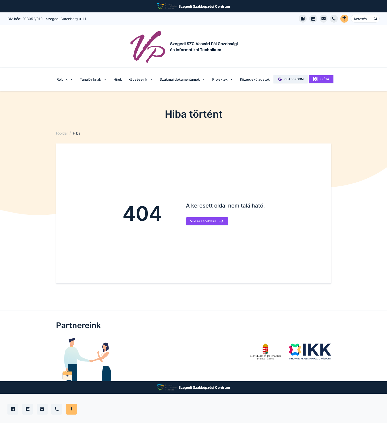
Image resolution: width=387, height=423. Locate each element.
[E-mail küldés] (323, 19)
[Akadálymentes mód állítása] (71, 409)
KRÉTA (321, 79)
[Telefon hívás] (334, 19)
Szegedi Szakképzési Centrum (204, 6)
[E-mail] (42, 409)
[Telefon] (56, 409)
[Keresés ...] (365, 19)
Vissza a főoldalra (207, 221)
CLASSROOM (291, 79)
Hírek (118, 79)
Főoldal (61, 133)
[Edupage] (27, 409)
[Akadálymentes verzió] (344, 19)
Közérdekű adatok (255, 79)
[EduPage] (313, 19)
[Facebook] (12, 409)
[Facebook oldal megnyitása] (303, 19)
